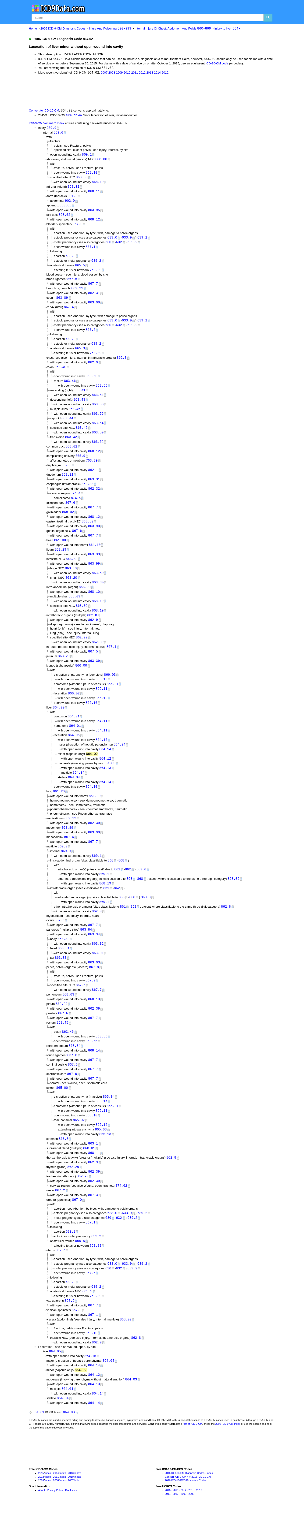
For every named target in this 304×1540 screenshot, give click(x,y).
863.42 (71, 445)
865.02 (79, 1145)
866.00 (81, 679)
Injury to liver (227, 28)
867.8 (94, 988)
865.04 (108, 1121)
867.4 (69, 312)
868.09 (81, 179)
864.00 (58, 722)
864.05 (73, 751)
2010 (127, 73)
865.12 (101, 1150)
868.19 (98, 183)
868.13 (94, 1021)
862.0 (66, 474)
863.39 (94, 565)
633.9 (127, 240)
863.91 (98, 974)
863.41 (79, 397)
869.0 (58, 133)
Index (48, 1505)
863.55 (91, 1064)
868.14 (94, 1074)
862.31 (94, 297)
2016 (167, 1522)
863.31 (94, 488)
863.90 (94, 536)
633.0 (112, 240)
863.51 (98, 401)
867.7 (93, 288)
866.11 (101, 703)
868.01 (73, 188)
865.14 (101, 1126)
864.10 (91, 804)
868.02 (64, 217)
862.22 (87, 493)
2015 (165, 73)
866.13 (101, 693)
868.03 (68, 1016)
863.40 (60, 373)
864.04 (119, 760)
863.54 (98, 430)
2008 (111, 73)
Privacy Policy (55, 1522)
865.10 (91, 1140)
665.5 (80, 269)
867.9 (90, 1002)
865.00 (62, 1112)
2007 (104, 73)
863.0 (63, 1164)
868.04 (74, 1069)
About (41, 1522)
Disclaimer (71, 1522)
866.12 (101, 713)
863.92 (98, 964)
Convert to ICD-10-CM (44, 111)
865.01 (112, 1130)
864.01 (73, 731)
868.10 (91, 174)
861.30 (94, 813)
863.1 (93, 1169)
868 (121, 879)
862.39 (98, 655)
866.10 (91, 717)
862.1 (93, 478)
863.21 (67, 483)
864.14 (105, 765)
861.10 (94, 555)
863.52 (98, 449)
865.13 (105, 1159)
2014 (157, 73)
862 (128, 888)
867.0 (77, 227)
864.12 (105, 775)
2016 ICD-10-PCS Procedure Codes (185, 1512)
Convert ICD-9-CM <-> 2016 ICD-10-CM (188, 1508)
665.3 (80, 354)
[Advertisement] (112, 91)
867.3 (93, 1222)
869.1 (87, 155)
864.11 (101, 736)
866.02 (73, 708)
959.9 (51, 129)
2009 (119, 73)
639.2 (142, 240)
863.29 (60, 560)
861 (117, 888)
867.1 (90, 250)
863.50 (91, 382)
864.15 (101, 755)
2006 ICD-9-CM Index (227, 1455)
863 (111, 879)
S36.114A (74, 115)
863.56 (101, 392)
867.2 (60, 1217)
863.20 (71, 589)
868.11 (94, 193)
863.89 (62, 302)
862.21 (77, 292)
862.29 (81, 650)
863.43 (79, 406)
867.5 (90, 335)
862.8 (121, 363)
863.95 (94, 212)
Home (33, 28)
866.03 (110, 688)
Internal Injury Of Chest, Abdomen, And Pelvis (173, 28)
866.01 (112, 698)
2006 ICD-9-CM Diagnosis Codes (63, 28)
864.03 (109, 780)
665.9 (80, 464)
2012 (142, 73)
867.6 (72, 283)
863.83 (61, 979)
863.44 (67, 425)
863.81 (63, 969)
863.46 (70, 387)
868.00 (101, 160)
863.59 (98, 440)
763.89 (95, 274)
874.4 (75, 502)
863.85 (65, 207)
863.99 (94, 307)
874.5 (76, 507)
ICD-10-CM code (217, 63)
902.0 (70, 203)
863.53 (98, 411)
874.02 (121, 1212)
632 (119, 245)
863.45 (62, 1045)
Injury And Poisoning (110, 28)
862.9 (93, 368)
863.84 (86, 950)
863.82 (63, 959)
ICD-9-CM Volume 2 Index (46, 124)
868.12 (94, 222)
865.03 (101, 1154)
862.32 (94, 498)
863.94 (94, 954)
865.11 (101, 1135)
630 (108, 245)
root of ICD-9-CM (192, 1455)
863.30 (98, 594)
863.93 (94, 983)
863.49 (81, 435)
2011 (134, 73)
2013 (150, 73)
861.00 (60, 551)
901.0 (72, 198)
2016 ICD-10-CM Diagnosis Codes (184, 1505)
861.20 (59, 808)
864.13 (105, 784)
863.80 (87, 531)
